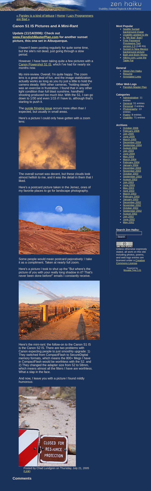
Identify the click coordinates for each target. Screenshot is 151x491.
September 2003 (132, 176)
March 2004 (129, 159)
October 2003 (130, 173)
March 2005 (129, 139)
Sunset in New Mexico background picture (135, 50)
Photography (130, 109)
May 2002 (128, 222)
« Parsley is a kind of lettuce (35, 15)
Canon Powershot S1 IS (35, 64)
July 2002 (128, 216)
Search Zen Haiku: (127, 229)
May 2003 (128, 188)
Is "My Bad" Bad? (133, 37)
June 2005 (129, 136)
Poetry (126, 114)
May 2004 (128, 156)
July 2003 (128, 182)
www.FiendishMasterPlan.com (36, 37)
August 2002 (130, 213)
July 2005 (128, 133)
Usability (128, 117)
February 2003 (131, 196)
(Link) (27, 471)
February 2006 (131, 130)
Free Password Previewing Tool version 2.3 (132, 43)
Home (61, 15)
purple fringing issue (38, 108)
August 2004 (130, 148)
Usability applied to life (135, 34)
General (127, 103)
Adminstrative (130, 97)
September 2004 (132, 145)
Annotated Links (132, 76)
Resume (127, 73)
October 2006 (130, 128)
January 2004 (130, 165)
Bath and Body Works (135, 54)
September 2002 (132, 210)
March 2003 (129, 193)
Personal (128, 106)
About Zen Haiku (132, 70)
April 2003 (128, 190)
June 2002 (129, 219)
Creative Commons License (130, 262)
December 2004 (132, 142)
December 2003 (132, 168)
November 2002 (132, 205)
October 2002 (130, 208)
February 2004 (131, 162)
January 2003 (130, 199)
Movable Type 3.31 (132, 270)
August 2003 (130, 179)
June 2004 (129, 153)
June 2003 (129, 185)
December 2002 (132, 202)
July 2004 (128, 150)
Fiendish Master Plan (135, 87)
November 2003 (132, 170)
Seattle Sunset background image (133, 30)
